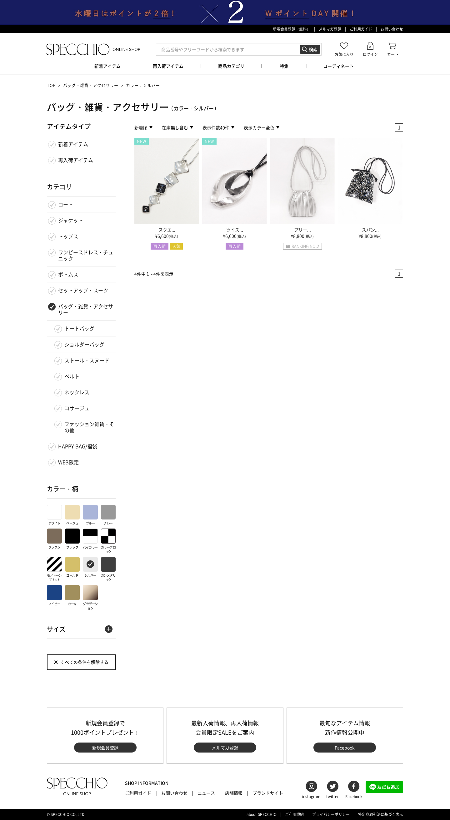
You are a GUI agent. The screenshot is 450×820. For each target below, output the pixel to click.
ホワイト (54, 515)
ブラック (72, 539)
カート (392, 54)
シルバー (90, 567)
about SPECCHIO (262, 814)
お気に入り (344, 54)
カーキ (72, 595)
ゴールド (72, 567)
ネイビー (54, 595)
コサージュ (76, 408)
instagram (311, 796)
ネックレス (76, 392)
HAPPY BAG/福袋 (77, 446)
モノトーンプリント (54, 569)
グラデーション (90, 597)
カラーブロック (108, 541)
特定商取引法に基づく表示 (380, 814)
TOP (51, 85)
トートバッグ (79, 328)
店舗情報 (233, 793)
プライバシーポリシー (331, 814)
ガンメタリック (108, 569)
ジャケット (70, 220)
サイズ (56, 629)
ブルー (90, 515)
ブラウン (54, 539)
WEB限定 (68, 462)
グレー (108, 515)
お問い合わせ (392, 29)
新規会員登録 (105, 747)
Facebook (345, 747)
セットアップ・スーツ (83, 290)
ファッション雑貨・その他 (89, 427)
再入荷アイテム (75, 160)
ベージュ (72, 515)
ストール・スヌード (86, 360)
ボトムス (68, 274)
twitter (332, 796)
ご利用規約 (294, 814)
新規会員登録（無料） (291, 29)
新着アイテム (73, 144)
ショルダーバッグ (84, 344)
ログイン (370, 54)
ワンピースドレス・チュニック (85, 255)
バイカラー (90, 539)
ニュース (206, 793)
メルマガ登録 (330, 29)
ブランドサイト (267, 793)
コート (65, 204)
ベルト (71, 376)
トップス (68, 236)
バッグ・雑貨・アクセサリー (90, 85)
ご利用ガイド (361, 29)
